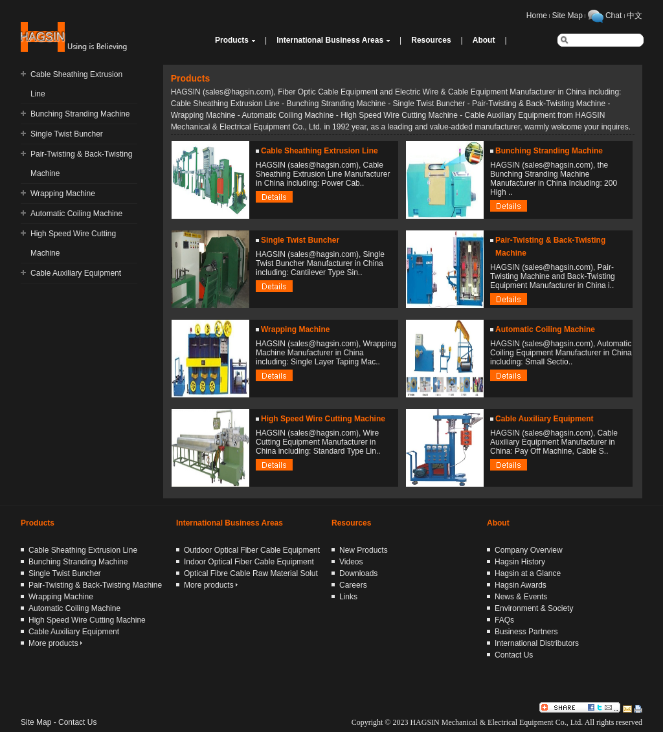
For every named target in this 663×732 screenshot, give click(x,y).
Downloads (358, 573)
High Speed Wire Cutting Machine (323, 418)
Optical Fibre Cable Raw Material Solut (251, 573)
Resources (431, 40)
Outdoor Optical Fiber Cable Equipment (252, 550)
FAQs (504, 620)
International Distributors (537, 643)
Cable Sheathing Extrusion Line (319, 150)
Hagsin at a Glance (528, 573)
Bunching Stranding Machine (79, 113)
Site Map (567, 15)
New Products (363, 550)
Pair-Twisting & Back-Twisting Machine (95, 585)
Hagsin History (520, 561)
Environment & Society (534, 608)
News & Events (521, 596)
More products (55, 643)
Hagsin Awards (520, 585)
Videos (351, 561)
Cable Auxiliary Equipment (75, 273)
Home (536, 15)
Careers (353, 585)
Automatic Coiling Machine (76, 213)
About (484, 40)
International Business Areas (329, 40)
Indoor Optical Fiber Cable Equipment (249, 561)
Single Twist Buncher (66, 134)
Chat (613, 15)
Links (348, 596)
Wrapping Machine (62, 193)
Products (232, 40)
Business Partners (526, 631)
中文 (634, 15)
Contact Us (514, 655)
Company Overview (529, 550)
